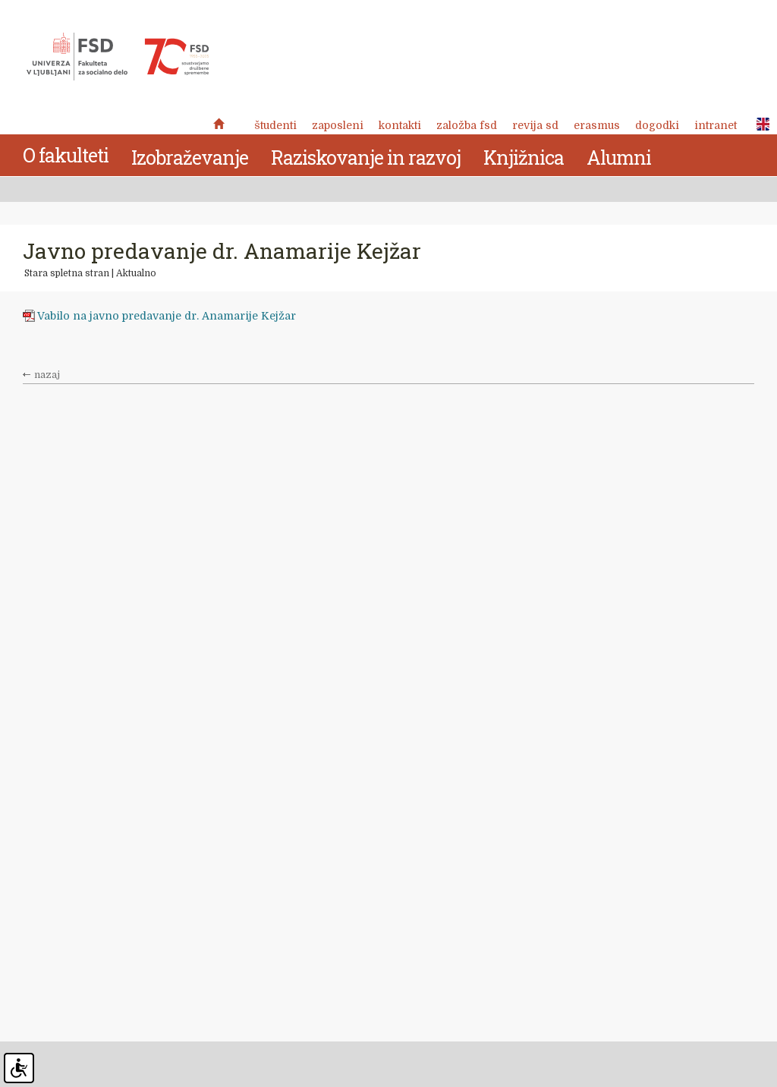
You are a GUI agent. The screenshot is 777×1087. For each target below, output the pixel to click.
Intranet (715, 125)
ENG (758, 124)
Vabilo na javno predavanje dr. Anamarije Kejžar (168, 316)
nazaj (47, 375)
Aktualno (136, 273)
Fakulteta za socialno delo (117, 57)
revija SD (535, 125)
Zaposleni (337, 125)
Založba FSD (466, 125)
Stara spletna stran (66, 273)
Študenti (275, 125)
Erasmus (597, 125)
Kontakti (400, 125)
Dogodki (657, 125)
